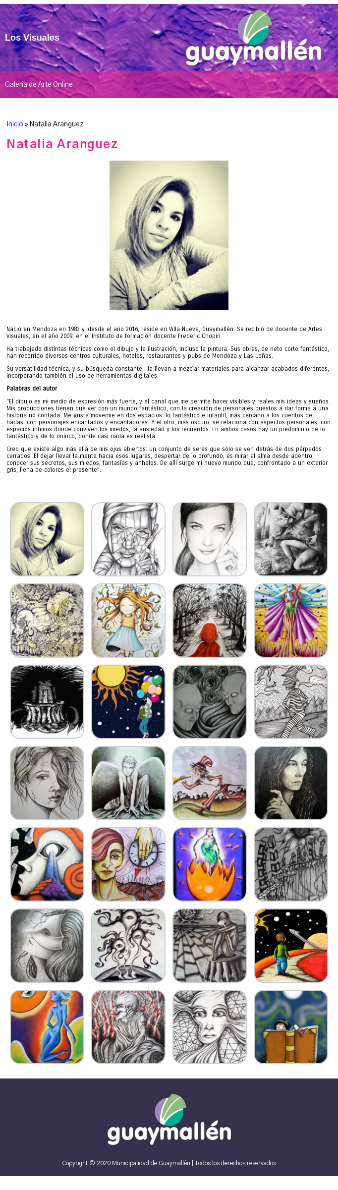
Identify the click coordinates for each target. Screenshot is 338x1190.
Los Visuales (32, 38)
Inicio (14, 124)
